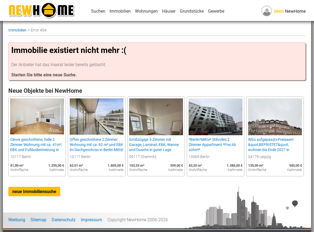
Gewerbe (216, 11)
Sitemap (38, 219)
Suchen (98, 11)
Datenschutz (64, 219)
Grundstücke (192, 11)
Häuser (168, 11)
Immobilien (120, 11)
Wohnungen (146, 11)
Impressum (91, 219)
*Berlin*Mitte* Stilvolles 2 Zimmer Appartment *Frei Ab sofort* (212, 144)
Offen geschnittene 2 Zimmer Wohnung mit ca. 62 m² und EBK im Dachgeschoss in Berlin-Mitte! (97, 144)
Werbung (16, 219)
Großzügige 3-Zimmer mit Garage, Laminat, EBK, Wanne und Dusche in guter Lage (154, 144)
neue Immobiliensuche (34, 191)
